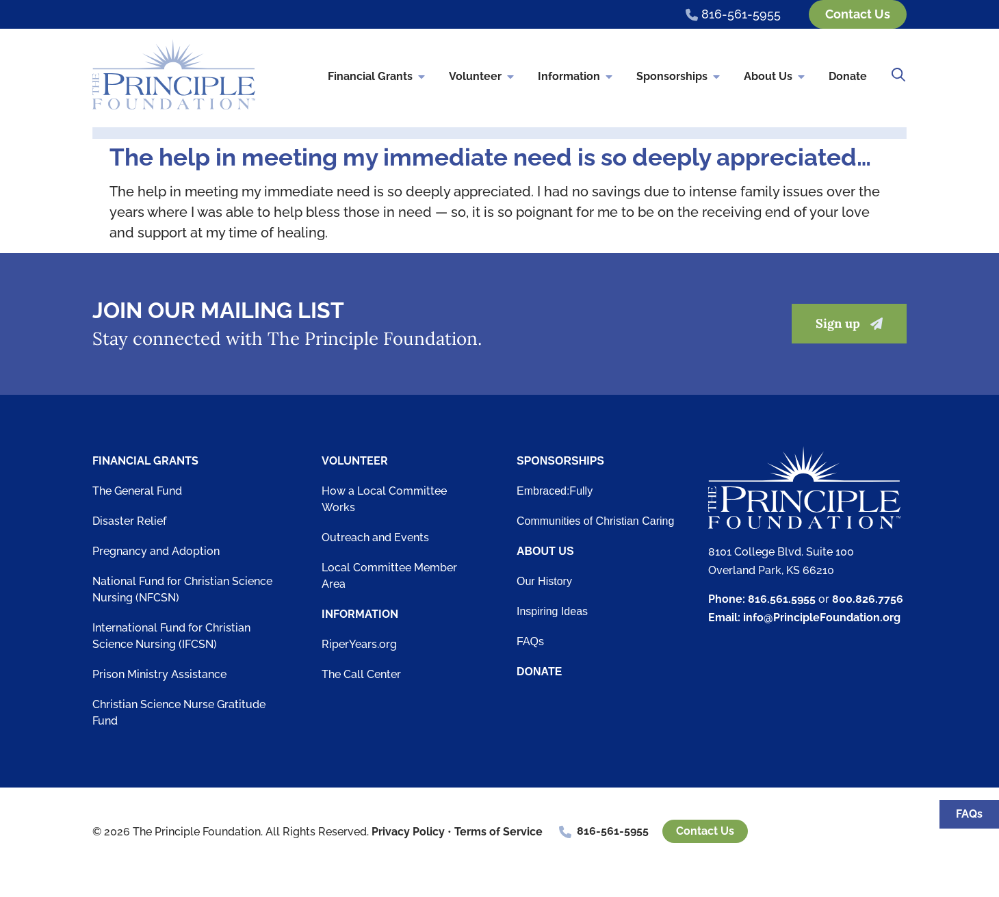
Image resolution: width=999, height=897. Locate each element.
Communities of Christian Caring (595, 521)
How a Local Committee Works (384, 499)
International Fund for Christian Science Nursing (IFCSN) (171, 636)
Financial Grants (377, 77)
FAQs (530, 641)
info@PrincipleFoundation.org (821, 618)
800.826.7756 (867, 599)
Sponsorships (679, 77)
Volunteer (482, 77)
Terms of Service (498, 831)
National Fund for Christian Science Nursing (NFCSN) (182, 589)
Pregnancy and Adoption (156, 551)
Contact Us (705, 831)
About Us (775, 77)
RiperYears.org (359, 644)
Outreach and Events (375, 537)
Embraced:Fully (555, 491)
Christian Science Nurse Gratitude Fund (178, 712)
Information (576, 77)
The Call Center (361, 674)
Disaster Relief (129, 521)
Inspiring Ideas (552, 611)
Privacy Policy (408, 831)
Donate (848, 76)
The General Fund (137, 490)
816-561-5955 (613, 831)
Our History (544, 581)
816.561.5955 (782, 599)
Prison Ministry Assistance (159, 674)
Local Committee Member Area (389, 575)
